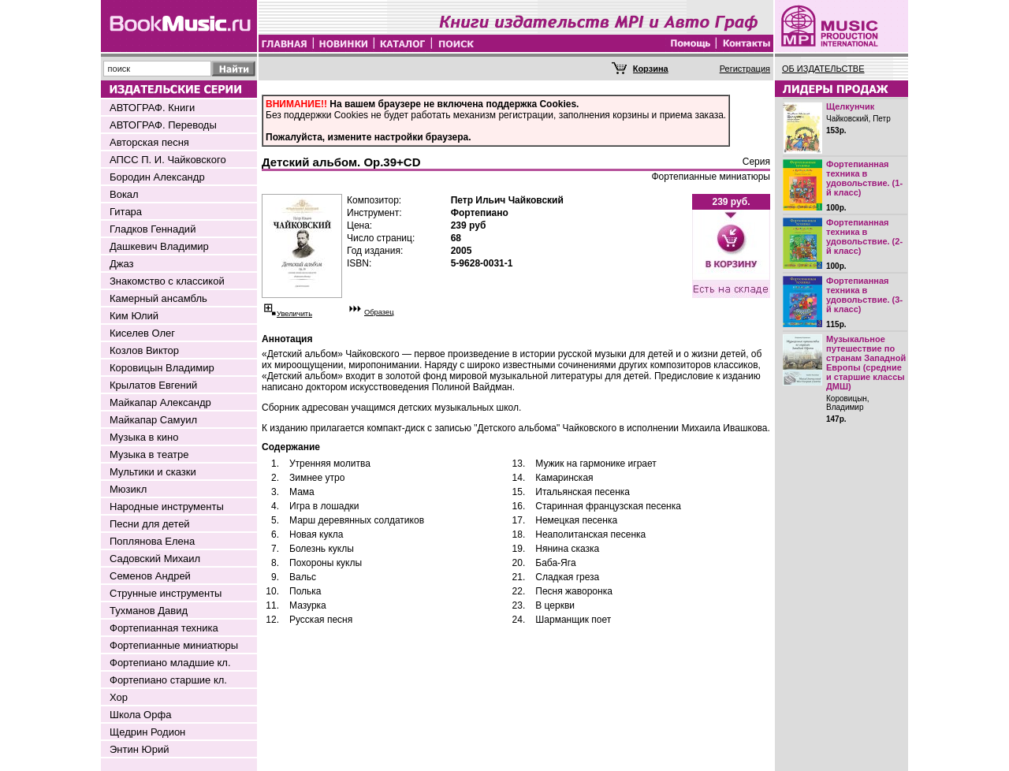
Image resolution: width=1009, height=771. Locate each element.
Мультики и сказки (153, 472)
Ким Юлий (134, 316)
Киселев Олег (142, 333)
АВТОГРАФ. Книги (152, 108)
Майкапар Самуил (153, 420)
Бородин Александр (157, 177)
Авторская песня (149, 142)
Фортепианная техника (164, 628)
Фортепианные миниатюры (174, 645)
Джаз (122, 264)
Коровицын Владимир (162, 368)
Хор (119, 697)
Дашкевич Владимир (159, 246)
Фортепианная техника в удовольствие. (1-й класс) (864, 178)
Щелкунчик (850, 106)
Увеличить (294, 314)
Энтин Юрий (139, 749)
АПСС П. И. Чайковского (168, 160)
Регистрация (745, 68)
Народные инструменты (167, 506)
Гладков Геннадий (152, 229)
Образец (379, 312)
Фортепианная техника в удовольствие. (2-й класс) (864, 236)
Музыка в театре (149, 454)
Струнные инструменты (166, 593)
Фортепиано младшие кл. (170, 663)
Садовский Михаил (155, 558)
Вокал (124, 194)
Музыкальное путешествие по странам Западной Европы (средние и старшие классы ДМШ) (866, 362)
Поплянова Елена (152, 541)
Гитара (126, 212)
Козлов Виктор (144, 350)
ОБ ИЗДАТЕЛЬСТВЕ (823, 68)
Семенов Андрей (150, 576)
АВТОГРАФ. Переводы (163, 125)
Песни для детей (150, 524)
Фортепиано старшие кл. (168, 680)
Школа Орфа (140, 715)
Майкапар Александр (160, 402)
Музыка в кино (144, 437)
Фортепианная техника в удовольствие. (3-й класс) (864, 295)
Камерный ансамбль (158, 298)
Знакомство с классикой (167, 281)
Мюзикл (128, 489)
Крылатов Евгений (153, 385)
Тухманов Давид (149, 610)
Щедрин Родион (147, 732)
